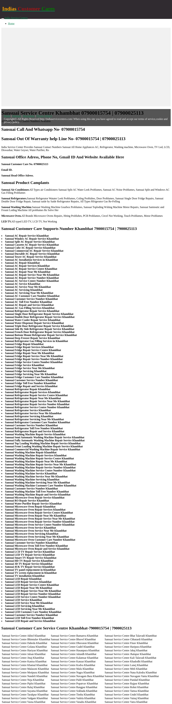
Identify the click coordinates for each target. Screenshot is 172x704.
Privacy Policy (44, 116)
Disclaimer (29, 116)
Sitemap (16, 116)
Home (11, 23)
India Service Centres (16, 17)
